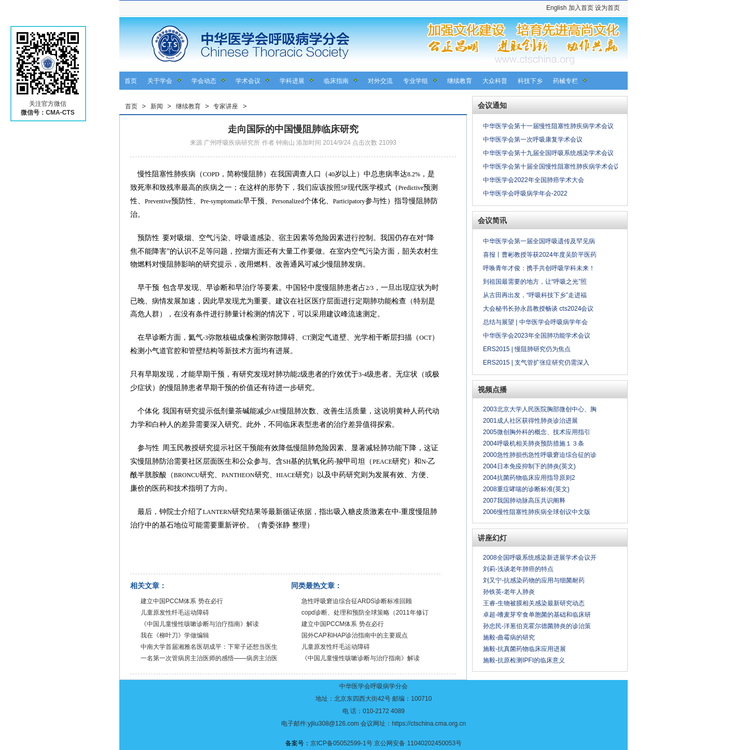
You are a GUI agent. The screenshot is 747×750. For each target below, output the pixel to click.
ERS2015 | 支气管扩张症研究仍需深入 (536, 362)
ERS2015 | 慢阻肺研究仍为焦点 (527, 349)
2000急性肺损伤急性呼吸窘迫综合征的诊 (540, 455)
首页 (131, 81)
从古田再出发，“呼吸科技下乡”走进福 (535, 295)
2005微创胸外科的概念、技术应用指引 (536, 432)
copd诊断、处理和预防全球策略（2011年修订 (364, 612)
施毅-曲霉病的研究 (509, 637)
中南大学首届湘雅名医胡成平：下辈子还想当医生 (209, 646)
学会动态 (203, 81)
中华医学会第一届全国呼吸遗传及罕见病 (539, 241)
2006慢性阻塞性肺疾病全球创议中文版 (536, 512)
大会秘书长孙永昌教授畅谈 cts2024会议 (538, 308)
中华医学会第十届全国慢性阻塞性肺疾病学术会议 (551, 166)
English (556, 7)
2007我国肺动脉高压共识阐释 (524, 500)
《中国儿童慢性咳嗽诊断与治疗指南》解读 (200, 624)
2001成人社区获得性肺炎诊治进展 (530, 420)
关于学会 (159, 81)
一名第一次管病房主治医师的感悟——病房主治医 (209, 658)
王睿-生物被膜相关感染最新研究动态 (534, 603)
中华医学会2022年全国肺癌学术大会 (533, 180)
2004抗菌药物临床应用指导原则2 (529, 477)
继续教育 (459, 81)
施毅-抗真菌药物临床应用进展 (524, 648)
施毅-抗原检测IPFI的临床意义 (524, 660)
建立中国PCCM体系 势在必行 (182, 601)
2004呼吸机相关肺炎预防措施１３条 (533, 443)
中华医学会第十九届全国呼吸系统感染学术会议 (548, 153)
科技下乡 (530, 81)
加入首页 (581, 7)
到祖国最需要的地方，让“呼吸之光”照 (535, 281)
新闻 (156, 106)
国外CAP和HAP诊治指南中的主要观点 (354, 635)
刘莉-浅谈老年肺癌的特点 (518, 569)
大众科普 (494, 81)
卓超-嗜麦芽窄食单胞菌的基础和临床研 (537, 614)
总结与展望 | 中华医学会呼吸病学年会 (535, 322)
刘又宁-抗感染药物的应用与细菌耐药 (534, 580)
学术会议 (248, 81)
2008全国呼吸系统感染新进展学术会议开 (540, 557)
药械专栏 (565, 81)
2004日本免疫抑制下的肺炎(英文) (529, 466)
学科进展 (292, 81)
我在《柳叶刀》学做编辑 (175, 635)
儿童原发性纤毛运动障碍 (175, 612)
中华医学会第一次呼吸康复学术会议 (533, 139)
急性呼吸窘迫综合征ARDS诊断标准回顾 (356, 601)
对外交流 (380, 81)
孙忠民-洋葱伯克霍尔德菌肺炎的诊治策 (537, 626)
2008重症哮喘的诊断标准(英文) (526, 489)
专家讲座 (225, 106)
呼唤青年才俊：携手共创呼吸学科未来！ (539, 268)
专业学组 (415, 81)
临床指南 (336, 81)
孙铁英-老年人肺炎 (509, 591)
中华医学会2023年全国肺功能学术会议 (536, 335)
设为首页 (607, 7)
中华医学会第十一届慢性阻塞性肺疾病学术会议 (548, 126)
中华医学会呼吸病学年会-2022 (525, 193)
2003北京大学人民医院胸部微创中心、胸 (540, 409)
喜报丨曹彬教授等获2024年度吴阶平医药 (540, 254)
